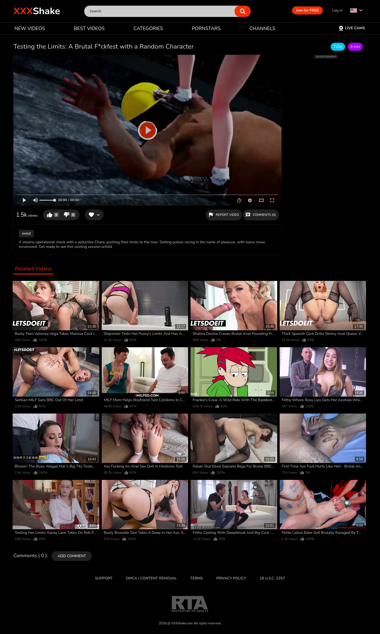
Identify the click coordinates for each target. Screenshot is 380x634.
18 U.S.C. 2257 (272, 578)
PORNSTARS (206, 28)
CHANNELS (262, 28)
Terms (196, 578)
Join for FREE (307, 10)
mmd (26, 233)
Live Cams (352, 28)
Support (103, 578)
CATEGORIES (148, 28)
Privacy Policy (231, 578)
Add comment (71, 556)
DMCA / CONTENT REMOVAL (151, 578)
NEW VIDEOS (29, 28)
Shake (36, 11)
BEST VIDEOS (89, 28)
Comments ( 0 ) (30, 556)
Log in (337, 10)
